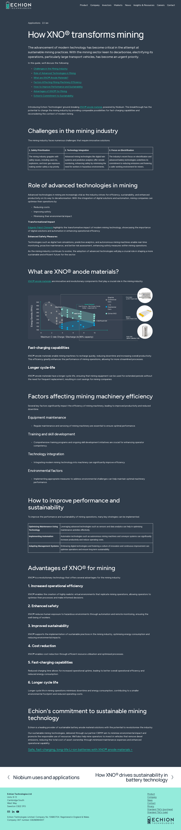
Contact (170, 5)
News (127, 5)
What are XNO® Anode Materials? (51, 77)
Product (83, 5)
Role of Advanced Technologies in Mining (55, 73)
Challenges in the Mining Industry (50, 68)
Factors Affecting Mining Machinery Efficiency (57, 82)
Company (93, 5)
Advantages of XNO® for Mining (50, 91)
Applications (34, 23)
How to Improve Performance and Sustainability (58, 86)
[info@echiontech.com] (8, 811)
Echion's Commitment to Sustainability (53, 95)
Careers (159, 5)
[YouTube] (17, 811)
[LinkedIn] (13, 811)
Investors (105, 5)
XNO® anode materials (39, 281)
